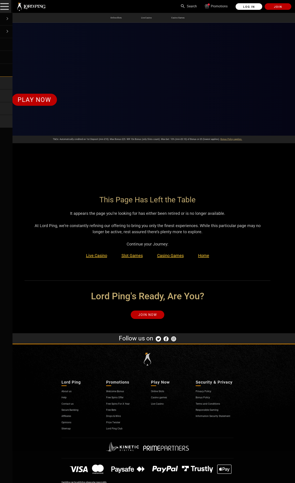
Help (64, 399)
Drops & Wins (116, 418)
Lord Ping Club (116, 430)
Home (203, 255)
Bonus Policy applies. (231, 139)
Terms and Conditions (211, 405)
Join (278, 6)
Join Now (147, 315)
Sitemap (67, 430)
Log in (249, 6)
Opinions (67, 424)
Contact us (69, 405)
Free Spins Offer (117, 399)
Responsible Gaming (211, 411)
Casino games (161, 399)
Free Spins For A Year (121, 405)
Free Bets (112, 411)
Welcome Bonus (117, 393)
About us (67, 393)
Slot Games (132, 255)
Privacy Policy (206, 393)
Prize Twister (115, 424)
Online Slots (109, 17)
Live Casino (145, 17)
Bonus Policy (205, 399)
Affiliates (67, 418)
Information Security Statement (210, 419)
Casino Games (184, 17)
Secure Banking (72, 411)
